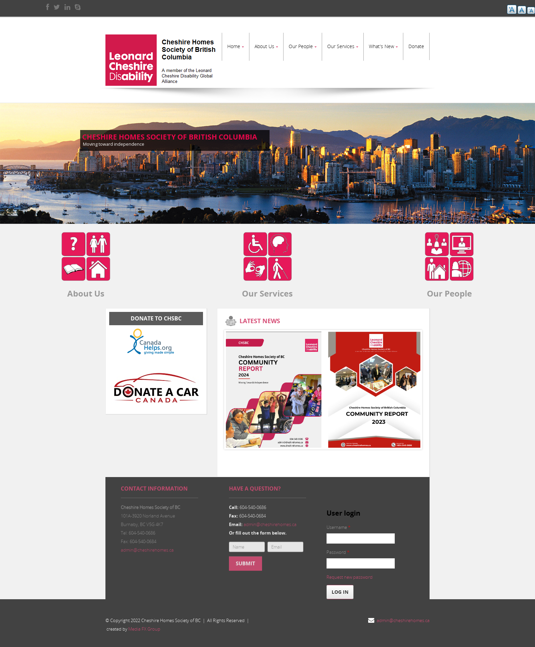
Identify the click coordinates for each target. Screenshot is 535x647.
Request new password (350, 574)
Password (338, 549)
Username (338, 524)
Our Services (341, 46)
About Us (264, 46)
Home (233, 46)
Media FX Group (144, 625)
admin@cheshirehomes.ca (147, 551)
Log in (340, 588)
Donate (416, 46)
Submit (245, 564)
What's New (381, 46)
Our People (301, 46)
